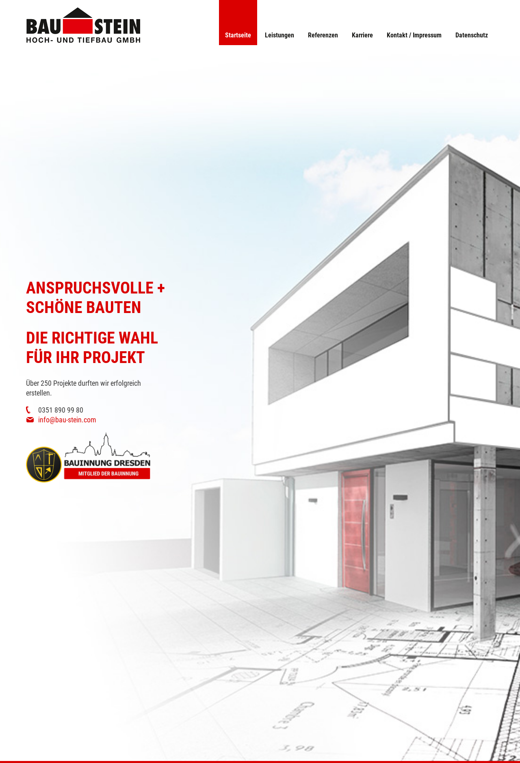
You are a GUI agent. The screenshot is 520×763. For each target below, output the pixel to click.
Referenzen (323, 35)
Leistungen (279, 35)
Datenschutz (471, 35)
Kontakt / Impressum (414, 35)
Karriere (362, 35)
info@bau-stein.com (67, 419)
